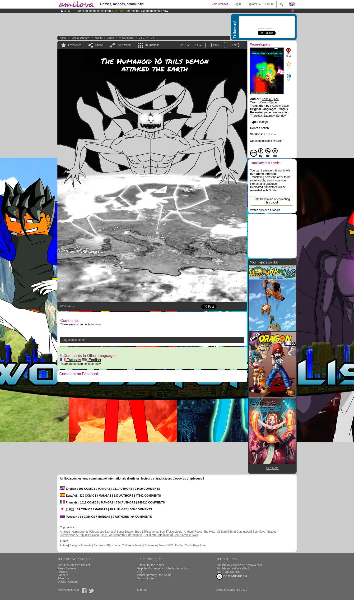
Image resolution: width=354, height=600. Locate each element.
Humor (116, 545)
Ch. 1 (141, 38)
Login (237, 4)
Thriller (179, 545)
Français (70, 360)
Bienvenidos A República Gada (79, 535)
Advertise (63, 578)
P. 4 (152, 38)
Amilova (65, 531)
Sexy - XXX (165, 545)
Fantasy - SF (101, 545)
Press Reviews (66, 568)
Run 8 (168, 535)
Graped (271, 531)
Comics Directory (80, 38)
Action (110, 38)
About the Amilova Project (73, 565)
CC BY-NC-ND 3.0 (231, 576)
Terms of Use (145, 578)
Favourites (74, 45)
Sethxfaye (259, 531)
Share (99, 45)
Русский (68, 516)
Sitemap (142, 589)
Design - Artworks (81, 545)
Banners (62, 575)
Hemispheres (80, 531)
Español (68, 495)
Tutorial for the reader (150, 565)
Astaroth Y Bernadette (128, 535)
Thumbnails (151, 45)
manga (98, 38)
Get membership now (154, 11)
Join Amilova (220, 4)
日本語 (67, 509)
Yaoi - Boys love (195, 545)
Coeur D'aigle (183, 535)
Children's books (132, 545)
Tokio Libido (174, 531)
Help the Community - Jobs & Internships (163, 568)
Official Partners (67, 581)
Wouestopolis (126, 38)
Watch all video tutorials (265, 210)
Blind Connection (240, 531)
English (91, 360)
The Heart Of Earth (216, 531)
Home (63, 38)
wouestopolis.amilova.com (266, 141)
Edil (146, 535)
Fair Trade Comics (228, 571)
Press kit (62, 571)
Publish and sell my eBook (233, 568)
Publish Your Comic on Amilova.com (239, 565)
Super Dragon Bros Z (129, 531)
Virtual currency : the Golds (154, 575)
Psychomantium (155, 531)
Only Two (106, 535)
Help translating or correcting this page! (271, 201)
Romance (150, 545)
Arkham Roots (193, 531)
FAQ (140, 571)
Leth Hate (156, 535)
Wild (195, 535)
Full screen (124, 45)
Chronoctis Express (102, 531)
